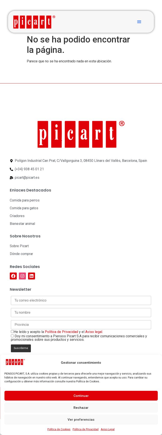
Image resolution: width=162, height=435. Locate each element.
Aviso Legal (108, 429)
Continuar (81, 396)
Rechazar (81, 408)
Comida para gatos (24, 208)
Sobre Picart (19, 246)
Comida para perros (25, 200)
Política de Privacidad (86, 429)
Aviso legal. (94, 332)
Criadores (17, 216)
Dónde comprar (21, 254)
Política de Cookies (58, 429)
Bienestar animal (22, 224)
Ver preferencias (81, 420)
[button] (139, 21)
